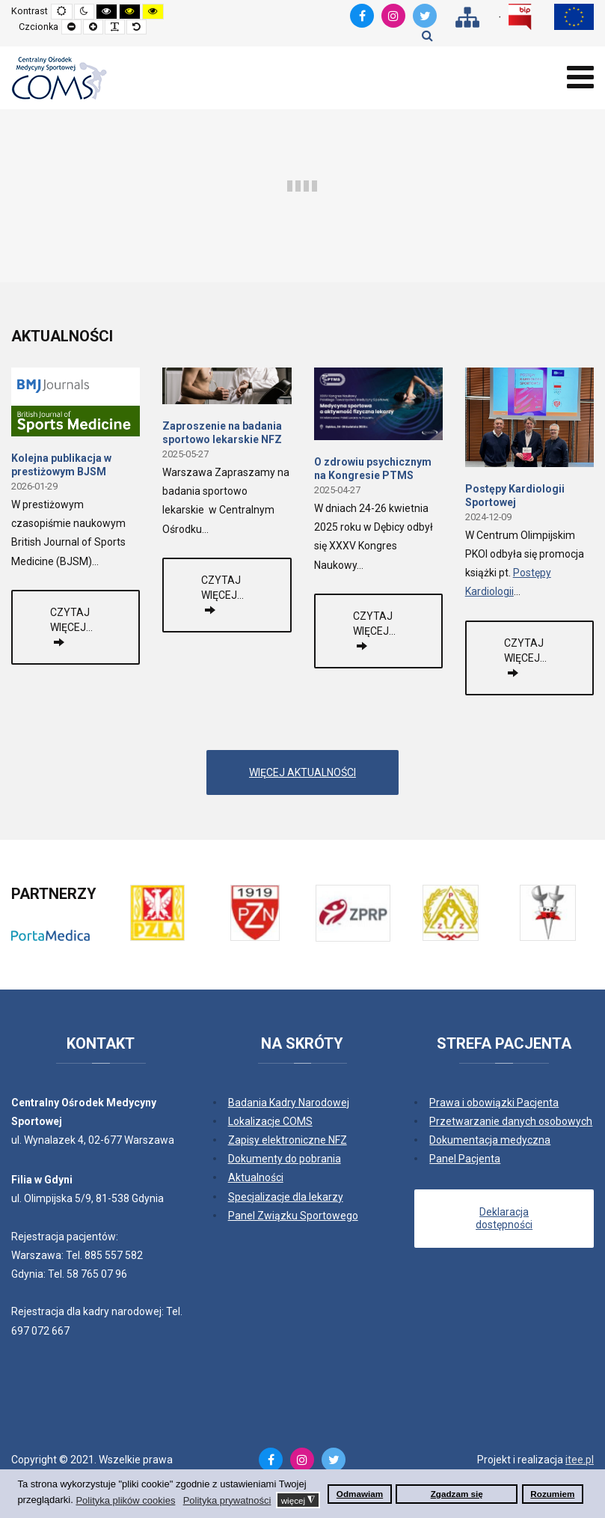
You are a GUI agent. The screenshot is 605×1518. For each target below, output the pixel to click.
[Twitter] (425, 16)
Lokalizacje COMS (270, 1121)
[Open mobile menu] (580, 77)
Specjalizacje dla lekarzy (285, 1197)
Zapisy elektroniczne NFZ (287, 1140)
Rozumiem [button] (552, 1494)
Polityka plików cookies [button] (125, 1500)
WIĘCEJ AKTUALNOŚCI (302, 772)
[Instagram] (393, 16)
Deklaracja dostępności (504, 1218)
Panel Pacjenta (464, 1159)
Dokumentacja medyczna (489, 1140)
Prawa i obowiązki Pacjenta (494, 1103)
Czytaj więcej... (71, 619)
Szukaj (427, 35)
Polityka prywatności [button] (227, 1500)
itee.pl (579, 1460)
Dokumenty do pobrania (284, 1159)
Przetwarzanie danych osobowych (510, 1121)
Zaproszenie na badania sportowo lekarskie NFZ (222, 432)
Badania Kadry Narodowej (288, 1103)
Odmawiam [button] (360, 1494)
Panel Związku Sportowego (293, 1216)
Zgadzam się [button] (457, 1494)
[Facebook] (362, 16)
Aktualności (255, 1177)
